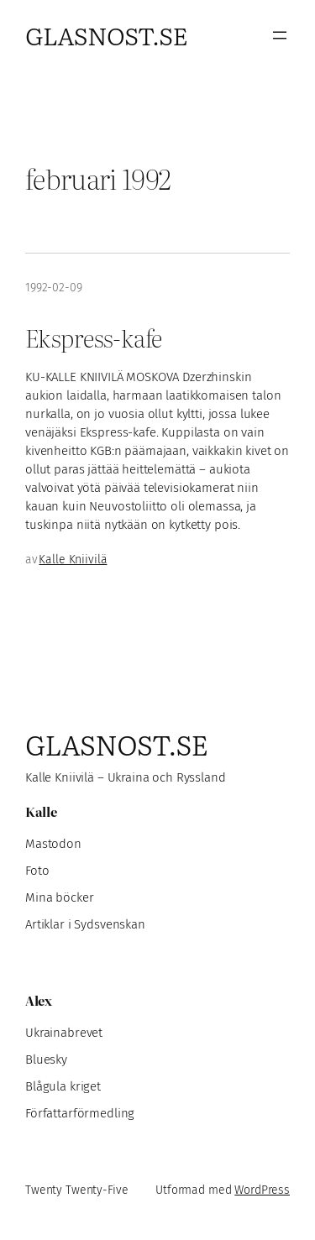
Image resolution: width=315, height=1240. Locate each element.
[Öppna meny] (280, 35)
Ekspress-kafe (93, 337)
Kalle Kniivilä (73, 559)
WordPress (262, 1190)
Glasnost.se (106, 35)
